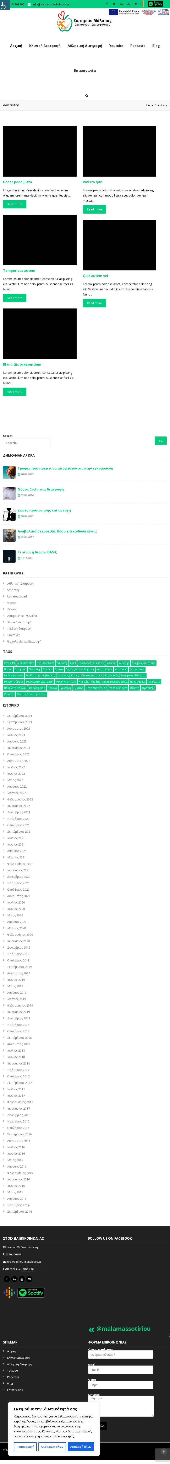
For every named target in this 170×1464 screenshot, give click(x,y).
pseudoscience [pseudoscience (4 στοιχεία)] (45, 663)
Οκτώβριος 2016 (18, 1128)
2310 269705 (13, 1254)
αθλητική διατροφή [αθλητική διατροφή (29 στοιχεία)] (143, 663)
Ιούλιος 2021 (16, 838)
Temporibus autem (19, 270)
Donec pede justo (17, 182)
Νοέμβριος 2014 (18, 1205)
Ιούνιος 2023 (16, 735)
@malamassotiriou (124, 1328)
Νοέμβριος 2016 (18, 1121)
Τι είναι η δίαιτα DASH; (37, 552)
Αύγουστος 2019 (18, 973)
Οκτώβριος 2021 (18, 825)
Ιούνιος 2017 (16, 1096)
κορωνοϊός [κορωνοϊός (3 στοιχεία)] (112, 675)
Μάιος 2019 (15, 986)
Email (120, 1370)
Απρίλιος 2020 (17, 922)
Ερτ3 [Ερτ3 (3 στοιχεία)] (73, 663)
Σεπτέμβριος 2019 (19, 967)
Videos (11, 603)
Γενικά (11, 609)
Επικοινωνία (85, 70)
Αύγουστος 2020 (18, 896)
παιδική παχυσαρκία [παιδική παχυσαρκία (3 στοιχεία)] (114, 681)
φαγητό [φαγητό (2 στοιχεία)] (134, 688)
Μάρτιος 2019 (16, 999)
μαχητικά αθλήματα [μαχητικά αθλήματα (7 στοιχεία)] (133, 675)
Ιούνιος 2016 (16, 1153)
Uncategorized (17, 596)
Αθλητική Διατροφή (85, 45)
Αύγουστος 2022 (18, 761)
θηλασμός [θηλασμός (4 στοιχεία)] (48, 675)
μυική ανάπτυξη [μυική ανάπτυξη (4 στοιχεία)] (66, 681)
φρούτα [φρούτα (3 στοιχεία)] (9, 694)
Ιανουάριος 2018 (18, 1063)
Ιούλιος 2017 (16, 1089)
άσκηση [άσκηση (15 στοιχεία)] (111, 663)
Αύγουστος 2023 (18, 728)
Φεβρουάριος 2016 (20, 1173)
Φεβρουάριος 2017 (20, 1102)
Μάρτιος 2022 (16, 793)
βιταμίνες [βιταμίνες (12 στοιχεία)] (20, 669)
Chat (25, 1269)
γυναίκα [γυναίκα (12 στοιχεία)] (47, 669)
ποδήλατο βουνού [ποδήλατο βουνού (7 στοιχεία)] (15, 688)
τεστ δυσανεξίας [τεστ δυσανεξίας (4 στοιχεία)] (96, 688)
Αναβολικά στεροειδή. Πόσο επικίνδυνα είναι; (57, 531)
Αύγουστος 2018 (18, 1044)
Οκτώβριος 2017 (18, 1076)
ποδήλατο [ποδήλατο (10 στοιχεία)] (154, 681)
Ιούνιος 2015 (16, 1186)
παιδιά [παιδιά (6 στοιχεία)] (95, 681)
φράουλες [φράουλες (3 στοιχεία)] (148, 688)
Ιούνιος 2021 (16, 844)
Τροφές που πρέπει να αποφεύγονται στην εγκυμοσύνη (65, 468)
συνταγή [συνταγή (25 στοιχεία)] (78, 688)
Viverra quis (93, 182)
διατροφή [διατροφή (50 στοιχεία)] (121, 669)
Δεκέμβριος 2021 (18, 812)
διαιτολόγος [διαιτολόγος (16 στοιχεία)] (104, 669)
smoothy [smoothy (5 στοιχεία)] (62, 663)
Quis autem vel (95, 275)
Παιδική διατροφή (19, 629)
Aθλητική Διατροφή (20, 583)
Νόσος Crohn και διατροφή (41, 489)
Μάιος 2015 (15, 1192)
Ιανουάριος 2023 (18, 748)
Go (161, 441)
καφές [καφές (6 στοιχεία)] (75, 675)
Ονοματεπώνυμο (120, 1354)
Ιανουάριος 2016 (18, 1179)
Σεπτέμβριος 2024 (19, 716)
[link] (139, 12)
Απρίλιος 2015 (17, 1199)
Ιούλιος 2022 (16, 767)
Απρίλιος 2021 (17, 851)
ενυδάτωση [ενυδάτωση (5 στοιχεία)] (33, 675)
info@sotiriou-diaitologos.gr (51, 4)
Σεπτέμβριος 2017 (19, 1083)
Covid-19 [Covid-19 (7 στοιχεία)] (9, 663)
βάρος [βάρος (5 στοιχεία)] (8, 669)
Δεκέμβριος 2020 (18, 877)
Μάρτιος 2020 (16, 928)
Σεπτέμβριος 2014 (19, 1211)
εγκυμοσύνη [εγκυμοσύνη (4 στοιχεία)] (137, 669)
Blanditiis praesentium (22, 364)
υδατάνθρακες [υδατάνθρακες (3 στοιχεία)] (118, 688)
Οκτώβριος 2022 (18, 754)
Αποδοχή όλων (81, 1447)
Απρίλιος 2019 (17, 992)
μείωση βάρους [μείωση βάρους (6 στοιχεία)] (13, 681)
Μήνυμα (121, 1406)
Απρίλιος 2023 (17, 741)
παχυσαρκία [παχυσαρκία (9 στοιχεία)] (137, 681)
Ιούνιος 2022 (16, 774)
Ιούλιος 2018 (16, 1050)
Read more (14, 204)
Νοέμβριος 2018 (18, 1025)
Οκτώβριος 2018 (18, 1031)
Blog (156, 45)
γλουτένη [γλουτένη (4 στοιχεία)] (34, 669)
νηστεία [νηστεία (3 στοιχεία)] (84, 681)
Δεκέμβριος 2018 (18, 1018)
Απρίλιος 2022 (17, 786)
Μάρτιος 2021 (16, 857)
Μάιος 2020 (15, 915)
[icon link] (7, 1279)
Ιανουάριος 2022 (18, 806)
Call (31, 1269)
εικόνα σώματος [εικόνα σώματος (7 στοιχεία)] (13, 675)
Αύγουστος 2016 (18, 1141)
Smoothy (13, 590)
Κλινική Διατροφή (45, 45)
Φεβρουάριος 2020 (20, 935)
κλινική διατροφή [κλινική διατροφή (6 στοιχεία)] (92, 675)
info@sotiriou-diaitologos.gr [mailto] (23, 1262)
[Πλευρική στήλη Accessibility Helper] (5, 5)
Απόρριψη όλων (52, 1447)
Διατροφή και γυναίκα (22, 616)
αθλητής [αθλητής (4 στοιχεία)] (124, 663)
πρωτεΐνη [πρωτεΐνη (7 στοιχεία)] (65, 688)
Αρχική (16, 45)
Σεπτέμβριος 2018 (19, 1038)
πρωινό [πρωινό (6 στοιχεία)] (52, 688)
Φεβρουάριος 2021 (20, 864)
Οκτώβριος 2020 (18, 889)
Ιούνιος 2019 (16, 980)
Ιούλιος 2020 (16, 902)
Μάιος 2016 (15, 1160)
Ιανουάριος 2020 (18, 941)
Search (27, 440)
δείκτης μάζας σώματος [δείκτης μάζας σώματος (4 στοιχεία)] (80, 669)
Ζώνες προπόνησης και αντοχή (44, 510)
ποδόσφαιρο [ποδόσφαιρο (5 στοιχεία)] (37, 688)
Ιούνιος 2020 (16, 909)
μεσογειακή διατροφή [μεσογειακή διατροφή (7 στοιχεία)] (39, 681)
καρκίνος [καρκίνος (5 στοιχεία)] (62, 675)
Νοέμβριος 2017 (18, 1070)
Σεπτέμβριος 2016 (19, 1134)
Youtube (116, 45)
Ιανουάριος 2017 (18, 1108)
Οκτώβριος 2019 (18, 960)
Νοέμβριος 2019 (18, 954)
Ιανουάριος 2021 (18, 870)
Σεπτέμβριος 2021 (19, 831)
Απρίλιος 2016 (17, 1166)
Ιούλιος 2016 (16, 1147)
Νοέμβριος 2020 (18, 883)
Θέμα (120, 1385)
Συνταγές (13, 635)
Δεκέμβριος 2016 (18, 1115)
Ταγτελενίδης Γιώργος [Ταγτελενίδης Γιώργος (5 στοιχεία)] (91, 663)
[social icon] (107, 4)
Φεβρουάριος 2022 (20, 799)
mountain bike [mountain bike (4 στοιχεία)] (25, 663)
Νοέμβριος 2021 (18, 819)
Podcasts (137, 45)
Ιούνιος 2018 (16, 1057)
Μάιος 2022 (15, 780)
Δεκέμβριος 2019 (18, 947)
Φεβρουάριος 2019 (20, 1005)
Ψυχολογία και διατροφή (24, 641)
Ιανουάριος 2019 (18, 1012)
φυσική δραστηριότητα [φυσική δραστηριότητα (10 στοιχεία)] (31, 694)
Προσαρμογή (25, 1447)
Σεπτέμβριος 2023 (19, 722)
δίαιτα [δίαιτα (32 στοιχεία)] (59, 669)
